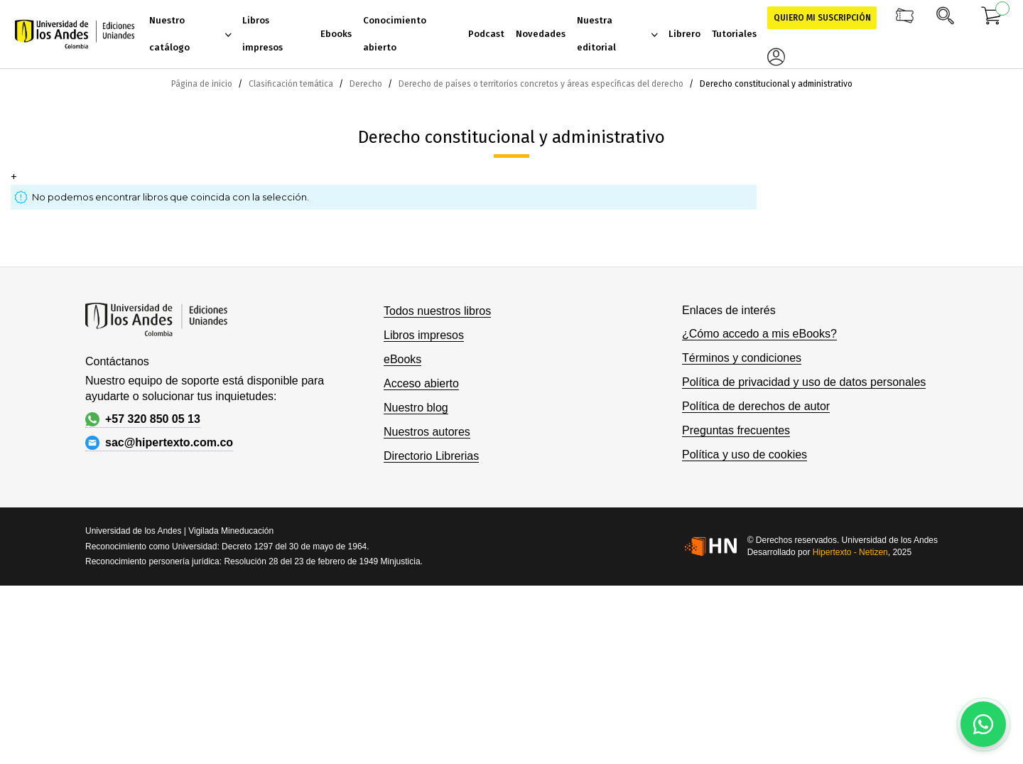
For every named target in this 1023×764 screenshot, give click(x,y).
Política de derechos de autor (756, 406)
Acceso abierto (421, 383)
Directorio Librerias (431, 456)
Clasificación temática (292, 84)
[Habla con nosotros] (983, 724)
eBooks (402, 359)
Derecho (367, 84)
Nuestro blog (416, 408)
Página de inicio (202, 84)
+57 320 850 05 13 (142, 419)
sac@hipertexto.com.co (159, 443)
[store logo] (75, 34)
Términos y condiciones (741, 358)
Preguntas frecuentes (736, 430)
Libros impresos (424, 335)
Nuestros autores (427, 432)
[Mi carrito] (991, 17)
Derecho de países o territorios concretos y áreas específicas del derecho (542, 84)
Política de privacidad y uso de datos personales (804, 382)
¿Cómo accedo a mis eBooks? (759, 334)
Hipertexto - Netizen (850, 552)
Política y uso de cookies (744, 454)
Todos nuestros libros (437, 311)
